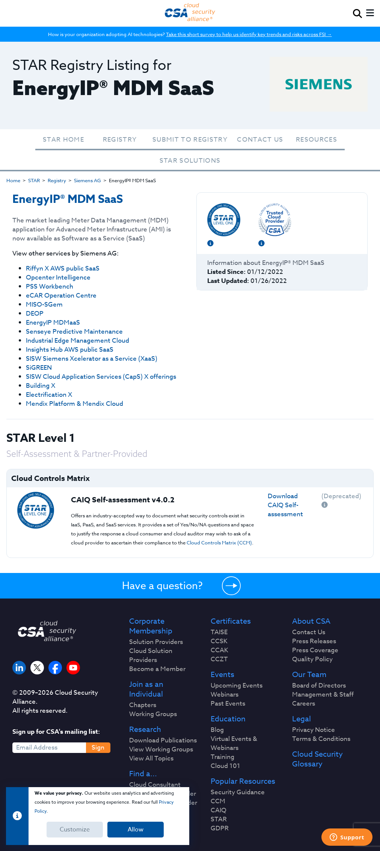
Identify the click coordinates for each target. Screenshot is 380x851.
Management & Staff (323, 694)
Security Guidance (238, 792)
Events (222, 675)
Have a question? (162, 585)
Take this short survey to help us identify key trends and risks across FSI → (249, 34)
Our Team (309, 675)
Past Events (228, 703)
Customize (75, 829)
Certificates (231, 621)
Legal (301, 719)
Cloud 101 (225, 766)
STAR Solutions (190, 160)
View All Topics (151, 758)
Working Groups (153, 714)
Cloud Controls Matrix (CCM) (219, 542)
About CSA (311, 621)
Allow (135, 829)
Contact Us (260, 139)
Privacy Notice (313, 730)
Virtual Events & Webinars (234, 744)
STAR (34, 180)
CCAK (219, 650)
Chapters (142, 705)
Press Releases (314, 641)
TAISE (219, 632)
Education (228, 719)
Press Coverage (315, 650)
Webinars (224, 694)
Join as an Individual (146, 689)
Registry (120, 139)
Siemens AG (87, 180)
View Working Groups (161, 749)
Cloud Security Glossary (317, 759)
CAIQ (218, 810)
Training (222, 757)
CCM (218, 801)
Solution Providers (156, 642)
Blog (217, 730)
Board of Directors (319, 685)
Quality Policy (312, 659)
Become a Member (157, 669)
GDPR (220, 828)
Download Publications (163, 740)
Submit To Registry (190, 139)
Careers (303, 703)
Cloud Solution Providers (150, 656)
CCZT (219, 659)
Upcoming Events (236, 685)
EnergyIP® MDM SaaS (67, 199)
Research (145, 730)
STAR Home (63, 139)
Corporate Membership (150, 626)
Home (13, 180)
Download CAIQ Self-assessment (285, 505)
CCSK (219, 641)
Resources (316, 139)
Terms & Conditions (321, 739)
